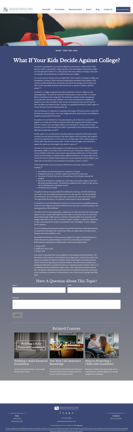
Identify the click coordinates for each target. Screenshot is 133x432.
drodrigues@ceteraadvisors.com (66, 416)
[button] (46, 4)
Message (15, 292)
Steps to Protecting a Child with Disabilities (99, 357)
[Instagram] (72, 407)
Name (14, 280)
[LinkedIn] (66, 407)
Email (69, 280)
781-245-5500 (118, 413)
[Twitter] (63, 407)
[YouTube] (69, 407)
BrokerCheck (79, 420)
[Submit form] (17, 310)
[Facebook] (60, 407)
